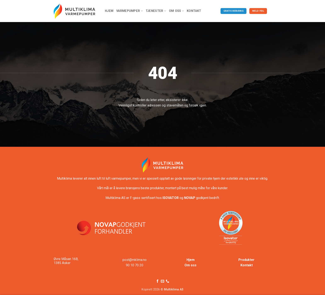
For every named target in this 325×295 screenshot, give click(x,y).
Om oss (176, 11)
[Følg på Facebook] (157, 281)
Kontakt (194, 11)
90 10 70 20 (134, 265)
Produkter (246, 260)
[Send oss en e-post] (162, 281)
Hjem (109, 11)
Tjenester (156, 11)
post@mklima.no (134, 260)
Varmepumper (129, 11)
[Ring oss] (167, 281)
